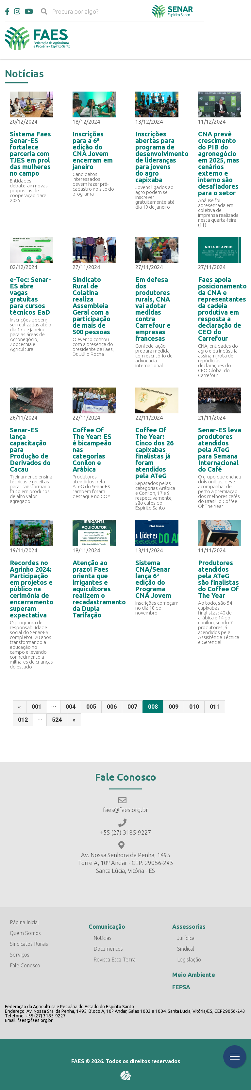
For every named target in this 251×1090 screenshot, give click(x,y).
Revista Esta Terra (114, 959)
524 (57, 719)
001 (37, 706)
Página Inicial (24, 922)
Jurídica (185, 938)
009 (173, 706)
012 (23, 719)
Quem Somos (25, 933)
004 (70, 706)
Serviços (19, 955)
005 (91, 706)
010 (194, 706)
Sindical (185, 949)
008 (153, 706)
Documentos (108, 949)
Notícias (102, 938)
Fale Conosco (25, 965)
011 (215, 706)
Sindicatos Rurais (29, 944)
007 (132, 706)
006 (112, 706)
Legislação (189, 959)
